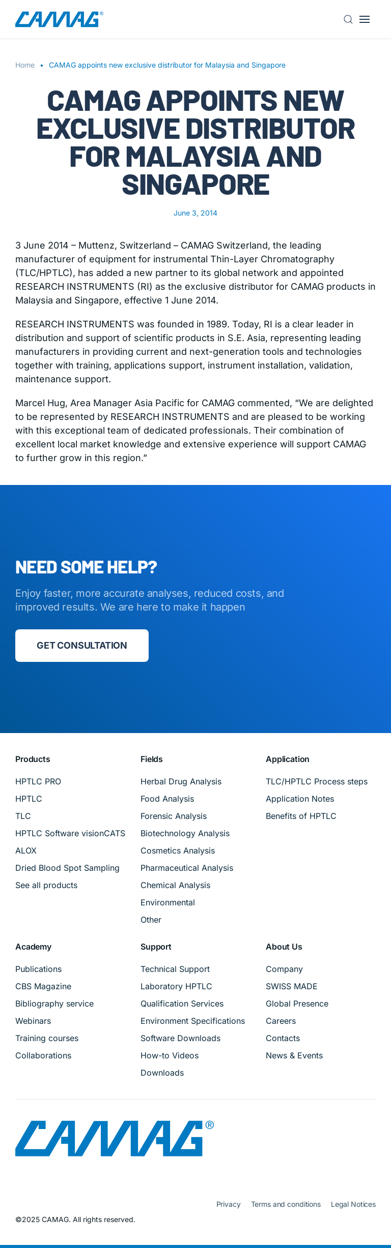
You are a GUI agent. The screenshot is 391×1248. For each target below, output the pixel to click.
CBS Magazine (43, 986)
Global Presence (297, 1003)
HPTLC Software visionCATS (70, 833)
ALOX (26, 850)
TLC (23, 816)
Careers (281, 1021)
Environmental (168, 902)
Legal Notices (353, 1204)
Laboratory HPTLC (176, 986)
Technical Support (175, 969)
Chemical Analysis (175, 885)
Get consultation (82, 645)
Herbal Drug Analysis (181, 781)
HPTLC (28, 799)
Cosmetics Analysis (178, 850)
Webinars (33, 1021)
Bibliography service (54, 1003)
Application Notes (300, 799)
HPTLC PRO (38, 781)
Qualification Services (182, 1003)
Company (284, 969)
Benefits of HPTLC (301, 816)
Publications (38, 969)
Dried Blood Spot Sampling (67, 868)
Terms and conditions (286, 1204)
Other (151, 920)
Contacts (283, 1038)
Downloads (162, 1073)
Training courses (46, 1038)
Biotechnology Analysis (185, 833)
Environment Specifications (193, 1021)
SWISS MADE (292, 986)
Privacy (228, 1204)
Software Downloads (180, 1038)
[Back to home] (59, 19)
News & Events (294, 1055)
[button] (351, 19)
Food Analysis (167, 799)
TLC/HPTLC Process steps (317, 781)
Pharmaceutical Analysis (187, 868)
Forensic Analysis (174, 816)
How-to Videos (170, 1055)
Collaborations (43, 1055)
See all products (46, 885)
